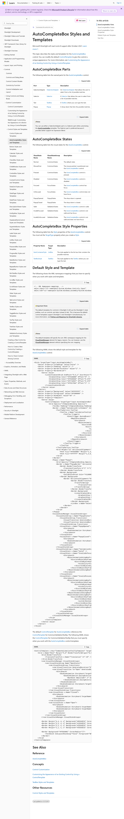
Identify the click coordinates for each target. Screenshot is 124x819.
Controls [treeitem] (9, 73)
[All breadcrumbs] (34, 20)
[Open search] (114, 3)
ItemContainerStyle (40, 252)
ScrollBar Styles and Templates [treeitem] (16, 281)
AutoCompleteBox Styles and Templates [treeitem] (18, 141)
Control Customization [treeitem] (15, 107)
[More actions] (89, 20)
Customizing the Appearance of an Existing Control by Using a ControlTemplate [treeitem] (17, 113)
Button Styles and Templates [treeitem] (15, 148)
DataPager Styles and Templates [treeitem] (17, 194)
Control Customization (41, 769)
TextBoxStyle (38, 259)
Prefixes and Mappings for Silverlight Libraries (66, 317)
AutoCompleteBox (79, 54)
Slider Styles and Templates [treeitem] (15, 294)
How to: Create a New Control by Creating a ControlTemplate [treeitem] (15, 349)
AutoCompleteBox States (106, 27)
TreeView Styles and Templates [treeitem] (16, 328)
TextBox (49, 103)
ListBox (50, 252)
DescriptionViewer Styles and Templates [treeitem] (18, 208)
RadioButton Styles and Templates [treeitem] (17, 261)
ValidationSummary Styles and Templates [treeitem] (18, 334)
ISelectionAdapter (53, 90)
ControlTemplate (65, 57)
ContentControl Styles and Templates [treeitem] (17, 181)
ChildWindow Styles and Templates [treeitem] (18, 168)
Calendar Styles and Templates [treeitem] (16, 154)
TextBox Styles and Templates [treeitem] (16, 308)
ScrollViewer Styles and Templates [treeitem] (17, 288)
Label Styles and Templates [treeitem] (15, 234)
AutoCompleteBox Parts (106, 24)
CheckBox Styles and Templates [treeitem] (16, 161)
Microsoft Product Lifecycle (63, 10)
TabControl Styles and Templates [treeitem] (17, 301)
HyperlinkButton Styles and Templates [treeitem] (17, 228)
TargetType (50, 235)
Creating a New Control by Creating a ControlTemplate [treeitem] (17, 341)
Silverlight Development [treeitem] (12, 32)
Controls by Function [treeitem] (13, 85)
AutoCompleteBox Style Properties (106, 31)
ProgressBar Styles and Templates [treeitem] (17, 254)
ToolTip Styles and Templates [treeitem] (16, 321)
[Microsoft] (4, 3)
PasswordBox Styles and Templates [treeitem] (18, 248)
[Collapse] (26, 19)
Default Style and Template (107, 35)
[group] (62, 288)
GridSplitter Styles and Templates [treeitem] (17, 214)
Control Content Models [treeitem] (14, 81)
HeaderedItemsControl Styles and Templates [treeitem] (17, 221)
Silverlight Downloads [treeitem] (11, 40)
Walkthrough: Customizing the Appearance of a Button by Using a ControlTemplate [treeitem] (17, 122)
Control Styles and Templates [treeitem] (16, 134)
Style (55, 232)
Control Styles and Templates (48, 20)
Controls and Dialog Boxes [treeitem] (15, 77)
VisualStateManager (42, 340)
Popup (49, 107)
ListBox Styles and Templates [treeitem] (16, 241)
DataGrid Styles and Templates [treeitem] (16, 188)
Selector (49, 96)
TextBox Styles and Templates (43, 782)
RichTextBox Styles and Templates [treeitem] (17, 274)
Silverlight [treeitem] (7, 28)
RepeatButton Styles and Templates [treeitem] (18, 268)
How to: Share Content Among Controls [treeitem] (15, 357)
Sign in (119, 3)
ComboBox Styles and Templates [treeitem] (17, 174)
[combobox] (15, 23)
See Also (100, 38)
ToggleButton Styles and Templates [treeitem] (18, 314)
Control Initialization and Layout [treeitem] (14, 90)
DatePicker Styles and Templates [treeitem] (17, 201)
